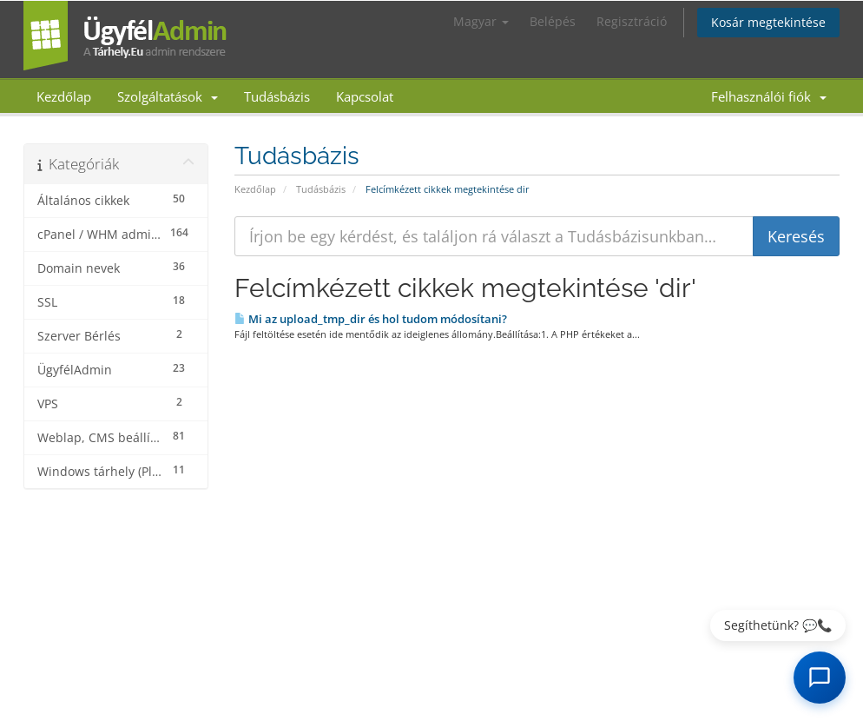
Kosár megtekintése (768, 22)
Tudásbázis (277, 96)
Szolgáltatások (167, 96)
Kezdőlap (63, 96)
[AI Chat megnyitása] (820, 678)
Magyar (481, 21)
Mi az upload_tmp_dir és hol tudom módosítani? (370, 319)
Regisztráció (631, 21)
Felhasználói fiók (769, 96)
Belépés (553, 21)
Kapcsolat (364, 96)
